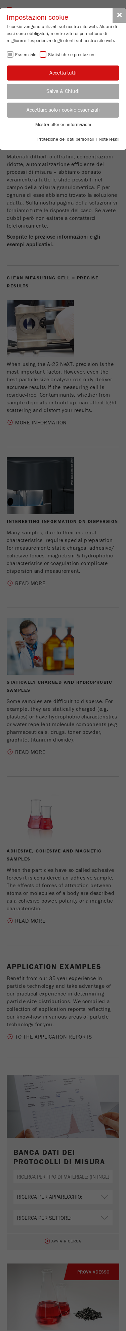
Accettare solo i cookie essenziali (63, 110)
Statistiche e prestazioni (71, 54)
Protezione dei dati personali (65, 139)
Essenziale (25, 54)
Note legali (109, 139)
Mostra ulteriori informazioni (63, 124)
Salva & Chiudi (63, 91)
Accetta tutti (63, 73)
